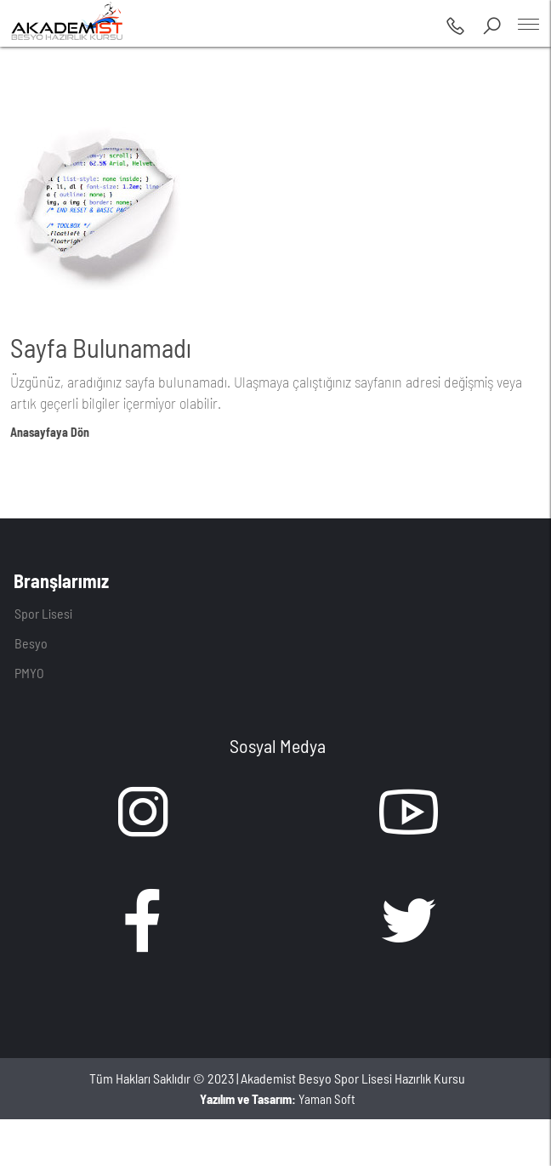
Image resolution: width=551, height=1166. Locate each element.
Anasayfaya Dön (49, 432)
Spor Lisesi (43, 613)
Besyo (31, 643)
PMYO (29, 673)
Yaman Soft (277, 1099)
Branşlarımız (61, 580)
